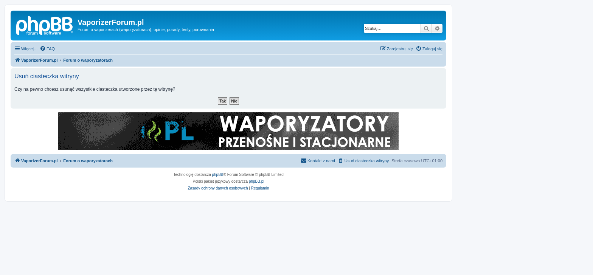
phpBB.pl (256, 181)
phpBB (218, 174)
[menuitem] (47, 48)
